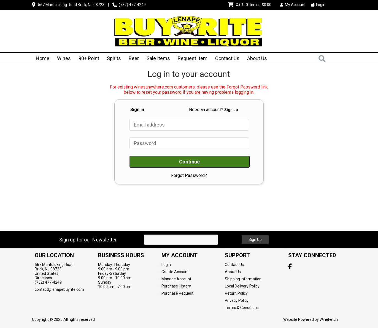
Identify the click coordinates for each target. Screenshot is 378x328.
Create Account (175, 272)
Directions (43, 278)
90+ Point (89, 58)
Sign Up (255, 239)
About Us (255, 58)
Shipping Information (243, 279)
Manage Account (176, 279)
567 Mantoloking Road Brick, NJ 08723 (71, 4)
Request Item (192, 58)
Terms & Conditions (242, 307)
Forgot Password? (189, 175)
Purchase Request (177, 293)
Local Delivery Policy (242, 286)
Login (318, 4)
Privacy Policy (237, 300)
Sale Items (158, 58)
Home (42, 58)
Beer (132, 58)
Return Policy (236, 293)
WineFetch (329, 319)
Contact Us (227, 58)
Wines (62, 58)
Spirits (112, 58)
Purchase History (176, 286)
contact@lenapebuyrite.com (59, 289)
